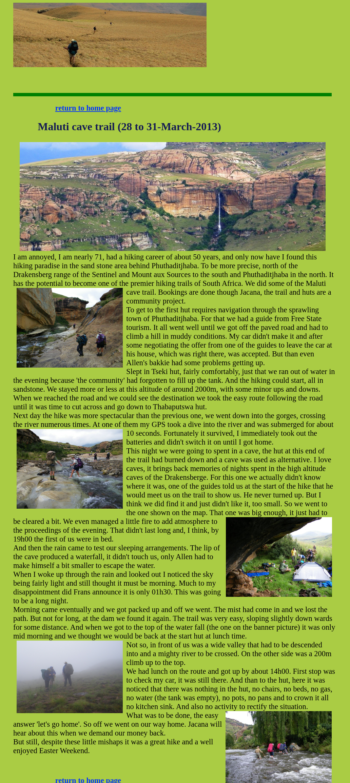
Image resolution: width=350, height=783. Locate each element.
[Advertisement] (228, 24)
